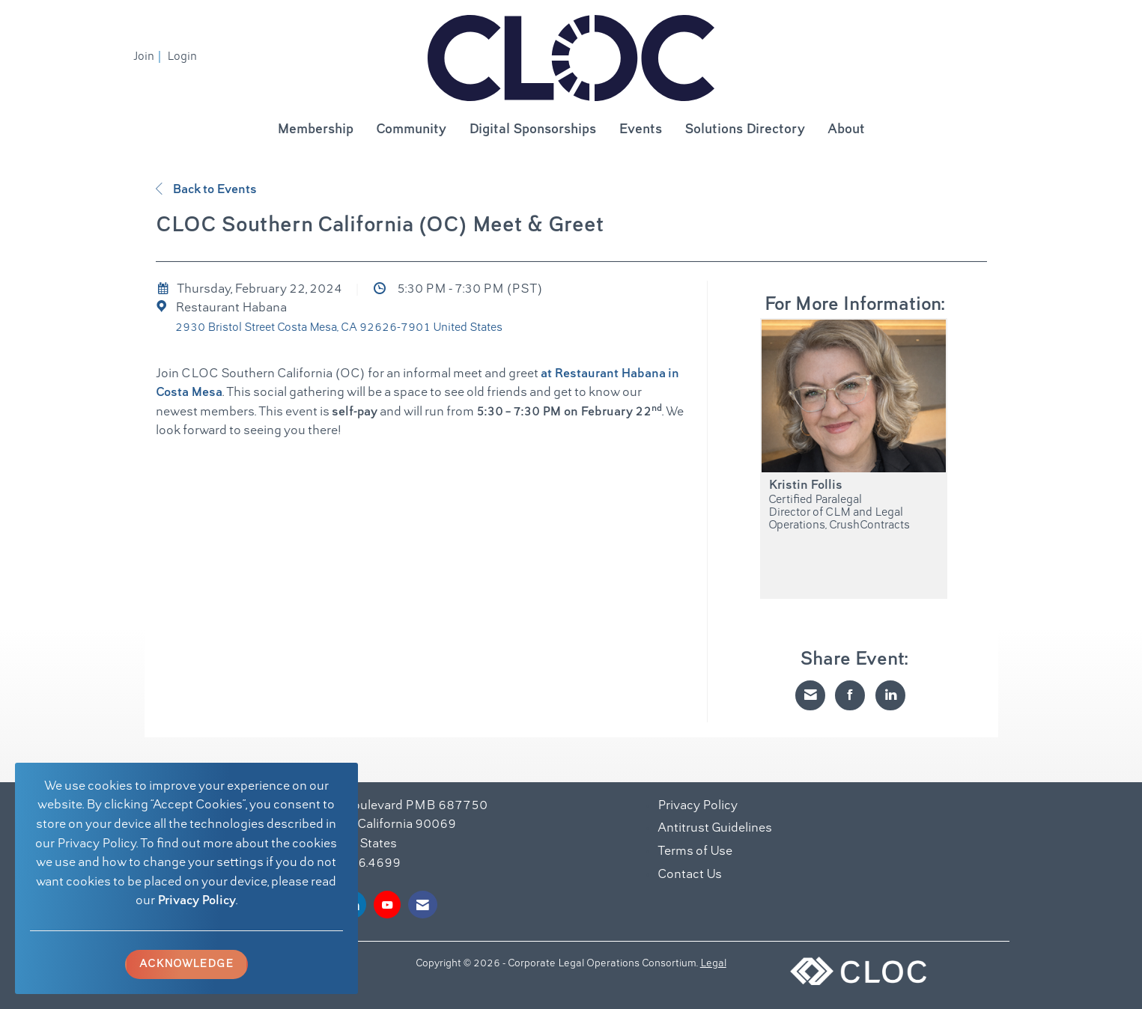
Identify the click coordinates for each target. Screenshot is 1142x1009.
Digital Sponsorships (532, 130)
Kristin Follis (805, 486)
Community (411, 130)
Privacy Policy (196, 901)
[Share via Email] (810, 695)
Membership (315, 130)
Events (640, 130)
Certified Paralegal (815, 500)
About (846, 130)
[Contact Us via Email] (422, 904)
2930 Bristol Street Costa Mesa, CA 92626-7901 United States (338, 328)
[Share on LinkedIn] (890, 695)
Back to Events (206, 190)
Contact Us (689, 875)
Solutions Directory (744, 130)
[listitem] (149, 57)
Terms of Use (694, 852)
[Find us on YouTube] (387, 904)
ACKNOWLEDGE (186, 964)
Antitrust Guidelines (714, 828)
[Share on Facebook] (850, 695)
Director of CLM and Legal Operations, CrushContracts (839, 519)
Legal (713, 964)
